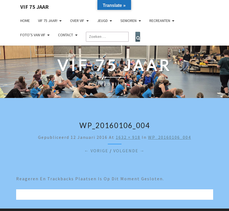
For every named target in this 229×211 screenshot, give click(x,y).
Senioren (128, 20)
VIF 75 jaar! (47, 20)
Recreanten (159, 20)
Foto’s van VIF (32, 34)
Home (25, 20)
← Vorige (96, 150)
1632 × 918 (128, 137)
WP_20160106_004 (169, 137)
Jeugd (102, 20)
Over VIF (77, 20)
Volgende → (129, 150)
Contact (65, 34)
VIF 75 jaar (34, 6)
